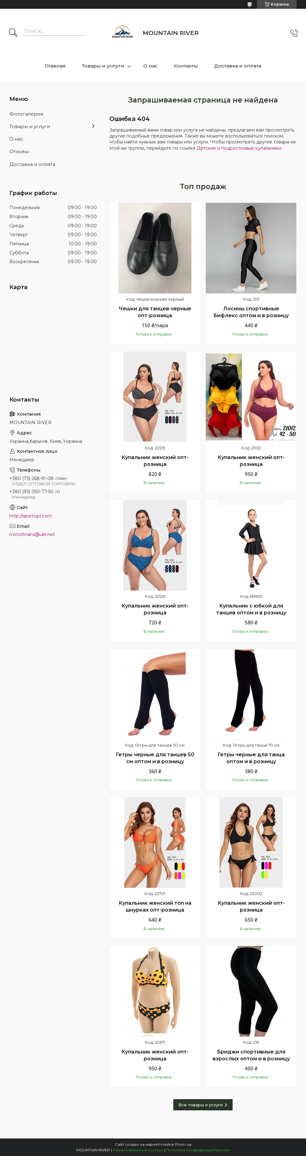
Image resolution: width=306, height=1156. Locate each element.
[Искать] (13, 33)
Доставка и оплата (237, 66)
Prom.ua (183, 1144)
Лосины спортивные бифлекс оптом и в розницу (251, 312)
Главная (55, 66)
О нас (150, 66)
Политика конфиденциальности (198, 1150)
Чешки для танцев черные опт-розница (155, 312)
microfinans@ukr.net (32, 534)
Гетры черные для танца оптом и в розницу (251, 758)
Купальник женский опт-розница (155, 460)
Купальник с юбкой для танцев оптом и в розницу (251, 609)
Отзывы (19, 151)
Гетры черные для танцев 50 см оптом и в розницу (155, 758)
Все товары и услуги (200, 1104)
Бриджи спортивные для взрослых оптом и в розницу (251, 1055)
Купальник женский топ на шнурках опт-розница (155, 906)
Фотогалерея (26, 114)
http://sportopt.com (30, 516)
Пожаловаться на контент (138, 1150)
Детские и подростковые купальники (239, 148)
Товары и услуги (103, 66)
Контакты (186, 66)
